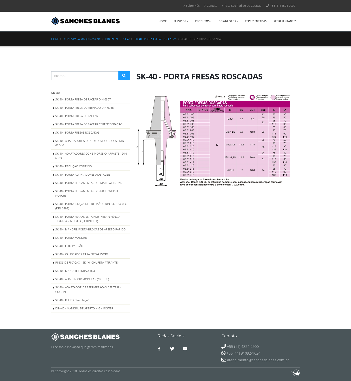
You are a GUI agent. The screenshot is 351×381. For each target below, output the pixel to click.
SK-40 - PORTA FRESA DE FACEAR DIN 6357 (83, 99)
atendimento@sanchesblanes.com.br (258, 360)
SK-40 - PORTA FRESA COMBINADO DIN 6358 (84, 108)
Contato (210, 6)
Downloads (227, 21)
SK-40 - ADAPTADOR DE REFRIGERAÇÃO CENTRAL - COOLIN (88, 289)
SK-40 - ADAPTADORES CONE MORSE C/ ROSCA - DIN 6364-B (89, 143)
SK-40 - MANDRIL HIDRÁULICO (75, 271)
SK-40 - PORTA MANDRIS (71, 238)
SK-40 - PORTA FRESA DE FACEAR (76, 116)
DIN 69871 (111, 39)
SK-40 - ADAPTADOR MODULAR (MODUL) (82, 279)
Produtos (202, 21)
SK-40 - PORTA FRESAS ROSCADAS (156, 39)
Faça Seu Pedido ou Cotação (241, 6)
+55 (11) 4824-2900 (280, 6)
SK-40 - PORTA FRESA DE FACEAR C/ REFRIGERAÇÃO (88, 124)
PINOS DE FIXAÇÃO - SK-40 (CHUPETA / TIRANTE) (86, 262)
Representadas (256, 21)
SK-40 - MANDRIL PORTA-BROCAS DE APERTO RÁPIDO (90, 229)
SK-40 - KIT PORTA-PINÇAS (72, 300)
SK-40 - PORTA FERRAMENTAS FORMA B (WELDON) (88, 183)
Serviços (179, 21)
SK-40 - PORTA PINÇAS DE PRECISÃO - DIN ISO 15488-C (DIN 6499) (91, 206)
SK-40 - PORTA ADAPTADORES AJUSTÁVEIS (82, 175)
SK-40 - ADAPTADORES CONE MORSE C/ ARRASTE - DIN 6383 (91, 156)
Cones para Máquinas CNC (82, 39)
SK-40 (126, 39)
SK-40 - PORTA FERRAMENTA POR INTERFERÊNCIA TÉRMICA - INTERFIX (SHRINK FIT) (87, 219)
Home (162, 21)
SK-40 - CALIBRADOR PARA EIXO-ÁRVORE (82, 254)
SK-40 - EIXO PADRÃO (69, 246)
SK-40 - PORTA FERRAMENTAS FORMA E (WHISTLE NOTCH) (87, 193)
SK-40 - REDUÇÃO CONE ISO (73, 166)
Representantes (285, 21)
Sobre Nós (191, 6)
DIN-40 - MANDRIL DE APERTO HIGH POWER (84, 308)
